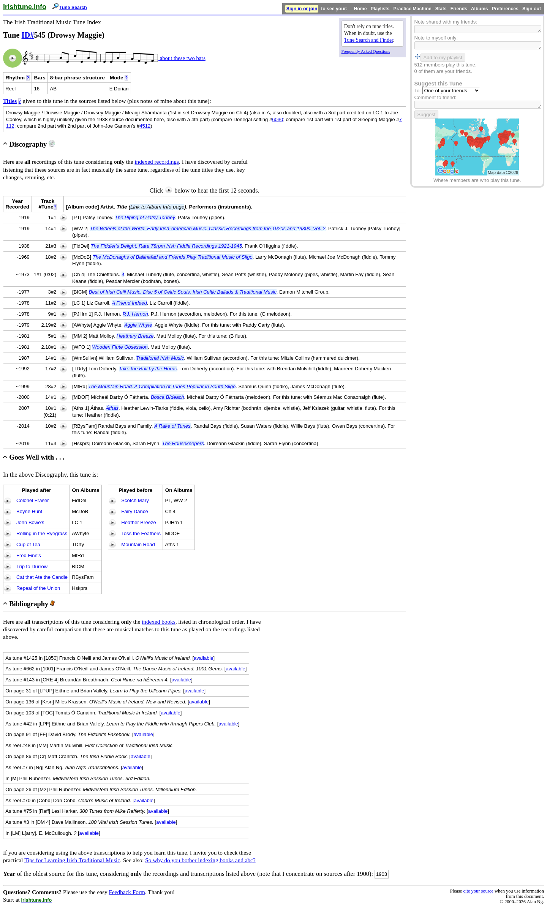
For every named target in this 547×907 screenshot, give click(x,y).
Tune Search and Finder (368, 40)
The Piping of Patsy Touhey (145, 217)
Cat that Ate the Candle (42, 577)
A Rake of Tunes (172, 426)
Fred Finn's (28, 555)
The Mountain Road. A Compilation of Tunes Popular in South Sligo (162, 386)
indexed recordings (156, 161)
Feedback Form (127, 892)
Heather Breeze (138, 522)
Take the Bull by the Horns (148, 368)
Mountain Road (138, 544)
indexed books (158, 621)
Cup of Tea (28, 544)
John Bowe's (30, 522)
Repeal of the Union (38, 588)
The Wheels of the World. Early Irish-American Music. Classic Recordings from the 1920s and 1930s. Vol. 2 (207, 228)
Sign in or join (302, 8)
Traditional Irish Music (160, 358)
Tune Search (73, 7)
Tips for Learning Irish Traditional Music (72, 860)
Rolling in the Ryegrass (41, 533)
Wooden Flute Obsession (120, 347)
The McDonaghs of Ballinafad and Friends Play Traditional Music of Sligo (173, 257)
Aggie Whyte (138, 325)
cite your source (478, 891)
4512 (144, 126)
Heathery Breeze (135, 336)
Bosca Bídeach (167, 397)
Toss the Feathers (141, 533)
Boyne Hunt (29, 511)
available (203, 658)
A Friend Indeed (129, 303)
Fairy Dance (134, 511)
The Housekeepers (183, 443)
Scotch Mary (135, 500)
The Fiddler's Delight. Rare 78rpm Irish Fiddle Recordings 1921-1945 (166, 246)
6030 (277, 119)
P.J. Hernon (135, 314)
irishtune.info (24, 7)
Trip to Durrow (31, 566)
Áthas (112, 408)
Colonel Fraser (32, 500)
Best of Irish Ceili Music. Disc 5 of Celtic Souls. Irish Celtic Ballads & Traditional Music (183, 292)
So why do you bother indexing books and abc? (200, 860)
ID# (28, 35)
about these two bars (182, 58)
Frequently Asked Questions (365, 51)
